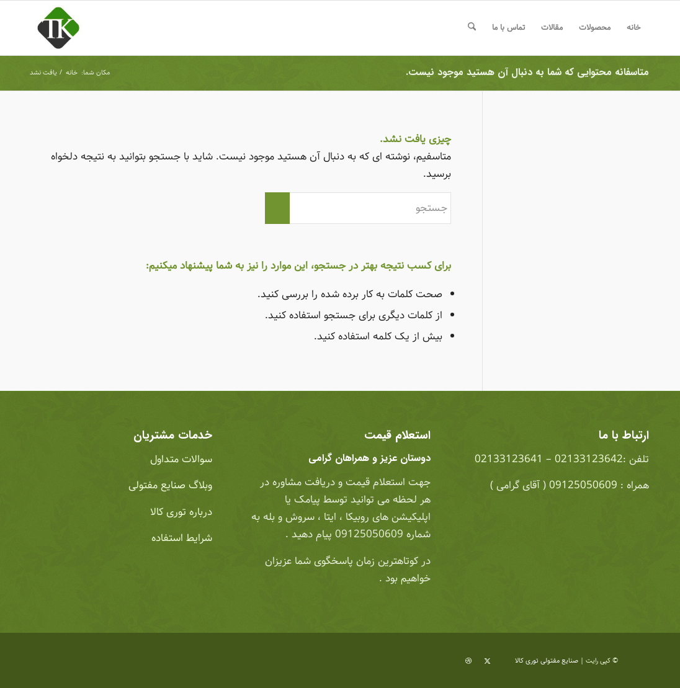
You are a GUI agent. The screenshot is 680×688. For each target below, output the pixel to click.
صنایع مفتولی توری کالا (546, 660)
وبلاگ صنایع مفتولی (168, 485)
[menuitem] (634, 28)
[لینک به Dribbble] (468, 661)
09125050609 (583, 485)
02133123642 (589, 459)
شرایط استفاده (180, 538)
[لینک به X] (487, 661)
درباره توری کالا (181, 512)
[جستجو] (472, 28)
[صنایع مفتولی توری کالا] (58, 28)
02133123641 (509, 459)
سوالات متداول (179, 459)
